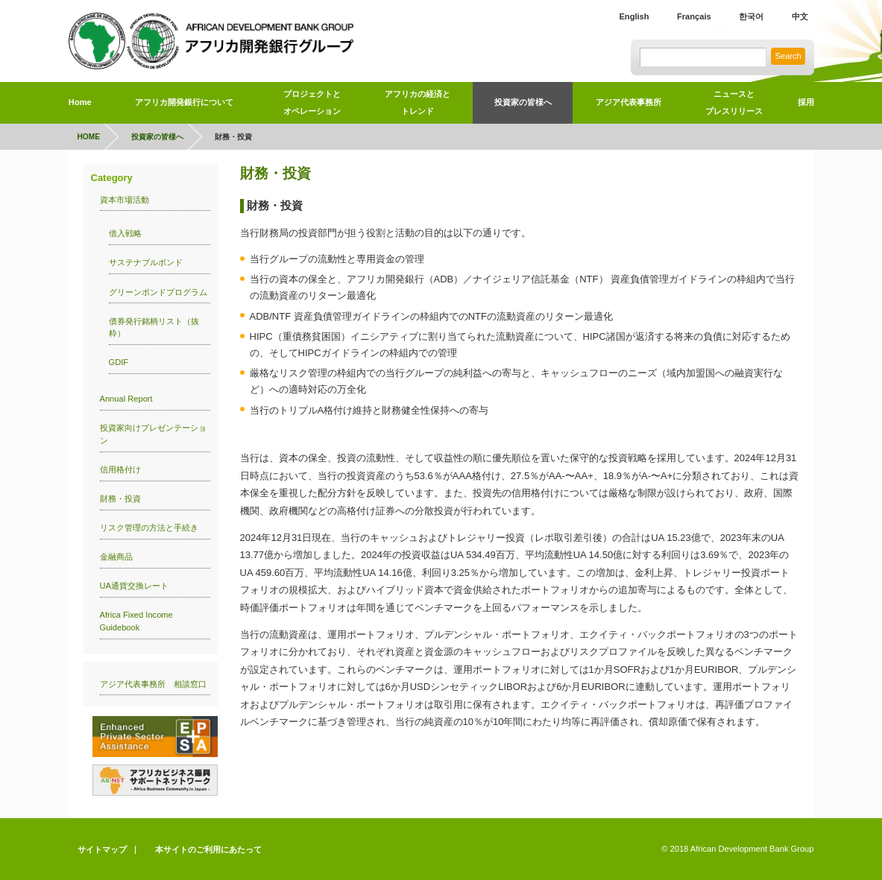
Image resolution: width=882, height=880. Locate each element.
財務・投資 (120, 498)
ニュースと (733, 105)
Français (694, 16)
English (634, 16)
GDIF (119, 362)
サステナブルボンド (146, 262)
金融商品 (116, 556)
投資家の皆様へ (523, 102)
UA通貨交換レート (134, 585)
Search (788, 55)
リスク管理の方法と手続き (149, 527)
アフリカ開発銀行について (184, 102)
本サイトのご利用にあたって (208, 849)
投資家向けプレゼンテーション (153, 434)
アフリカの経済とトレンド (417, 102)
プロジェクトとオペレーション (312, 102)
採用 (806, 102)
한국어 (751, 16)
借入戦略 (125, 233)
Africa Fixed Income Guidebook (136, 621)
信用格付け (120, 469)
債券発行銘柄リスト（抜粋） (154, 327)
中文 (800, 16)
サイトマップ (102, 849)
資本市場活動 (124, 199)
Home (80, 102)
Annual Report (126, 398)
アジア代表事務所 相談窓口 (153, 684)
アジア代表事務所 (628, 102)
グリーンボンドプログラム (158, 292)
